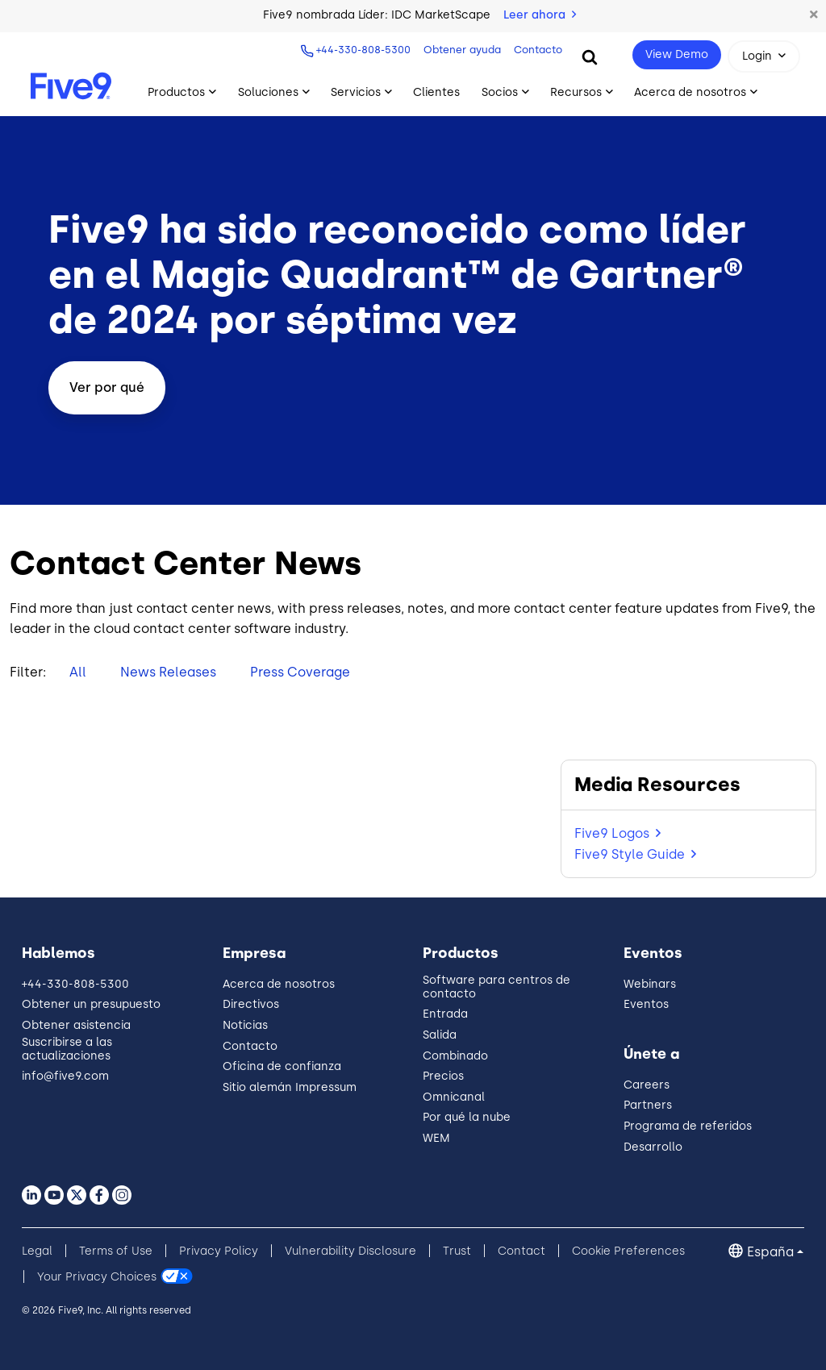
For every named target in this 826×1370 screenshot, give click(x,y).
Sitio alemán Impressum (290, 1087)
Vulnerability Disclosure (350, 1251)
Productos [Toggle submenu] (176, 92)
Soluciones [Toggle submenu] (268, 92)
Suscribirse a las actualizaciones (67, 1049)
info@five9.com (65, 1076)
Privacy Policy (218, 1251)
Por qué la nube (467, 1117)
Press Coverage (300, 672)
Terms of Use (115, 1251)
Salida (440, 1035)
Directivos (251, 1004)
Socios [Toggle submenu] (500, 92)
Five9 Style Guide (629, 854)
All (77, 672)
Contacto (536, 50)
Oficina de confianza (282, 1066)
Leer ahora (539, 15)
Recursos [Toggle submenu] (576, 92)
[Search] (590, 56)
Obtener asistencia (76, 1025)
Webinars (650, 984)
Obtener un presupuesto (91, 1004)
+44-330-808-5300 (362, 50)
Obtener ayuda (460, 50)
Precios (443, 1076)
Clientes (436, 92)
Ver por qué (106, 387)
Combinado (455, 1056)
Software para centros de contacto (496, 987)
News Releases (168, 672)
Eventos (646, 1004)
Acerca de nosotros (279, 984)
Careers (647, 1085)
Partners (648, 1105)
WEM (436, 1138)
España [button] (770, 1252)
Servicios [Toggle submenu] (356, 92)
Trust (457, 1251)
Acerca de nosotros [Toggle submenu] (690, 92)
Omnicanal (454, 1097)
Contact (521, 1251)
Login (757, 56)
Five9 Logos (611, 833)
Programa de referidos (688, 1126)
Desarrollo (653, 1147)
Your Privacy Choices (96, 1277)
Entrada (445, 1014)
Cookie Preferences (628, 1251)
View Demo (676, 54)
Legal (37, 1251)
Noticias (245, 1025)
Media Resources (657, 784)
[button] (814, 15)
